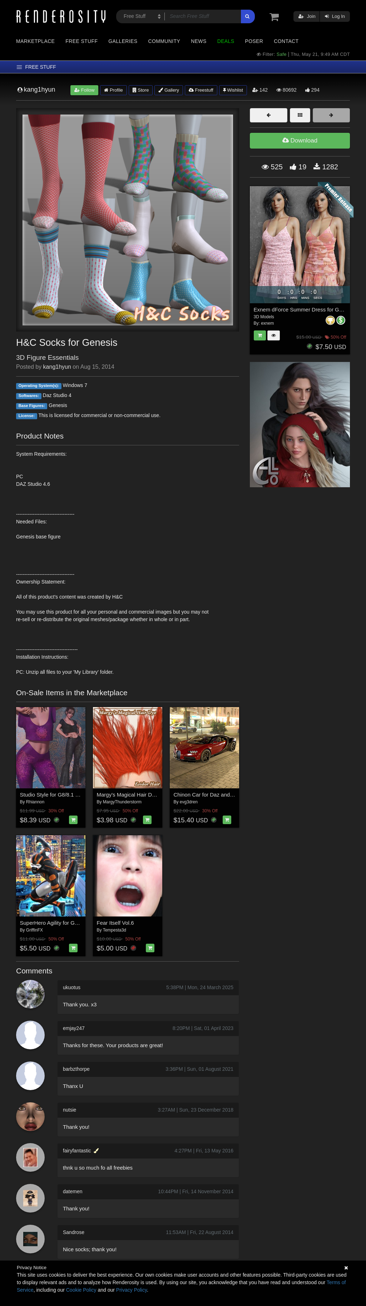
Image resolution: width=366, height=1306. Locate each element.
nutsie (69, 1110)
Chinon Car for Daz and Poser (210, 795)
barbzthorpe (76, 1069)
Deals (225, 41)
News (198, 41)
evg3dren (189, 801)
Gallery (168, 90)
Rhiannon (35, 801)
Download (299, 140)
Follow (84, 90)
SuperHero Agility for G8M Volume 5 (63, 923)
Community (164, 41)
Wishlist (233, 90)
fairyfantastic (77, 1150)
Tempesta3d (114, 930)
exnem (267, 323)
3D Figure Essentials (47, 357)
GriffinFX (34, 930)
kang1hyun (57, 367)
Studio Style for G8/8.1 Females (58, 795)
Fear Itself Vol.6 (115, 923)
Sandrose (73, 1232)
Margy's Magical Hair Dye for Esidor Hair (145, 795)
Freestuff (201, 90)
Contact (286, 41)
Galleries (122, 41)
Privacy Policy (131, 1290)
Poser (254, 41)
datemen (72, 1191)
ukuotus (71, 987)
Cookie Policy (81, 1290)
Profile (113, 90)
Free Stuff (81, 41)
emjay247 (74, 1028)
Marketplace (35, 41)
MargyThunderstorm (122, 801)
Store (141, 90)
